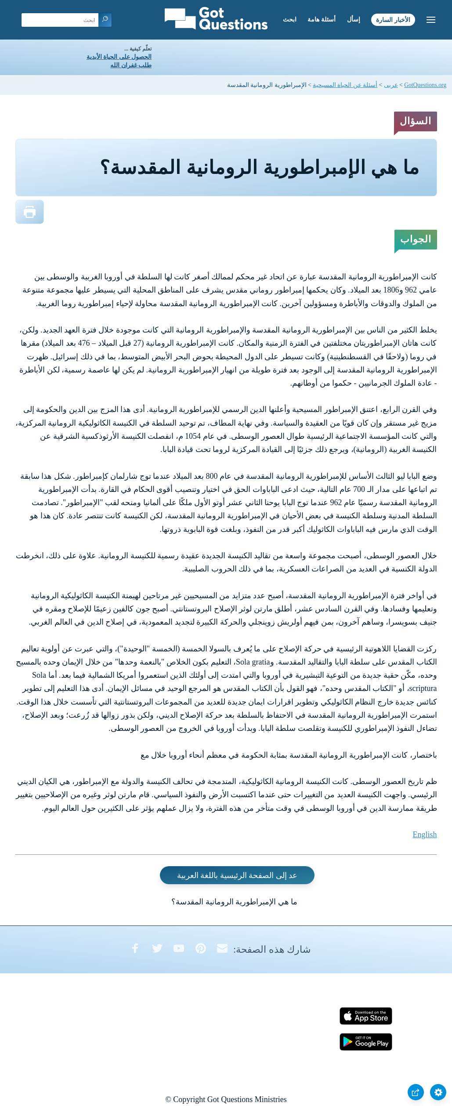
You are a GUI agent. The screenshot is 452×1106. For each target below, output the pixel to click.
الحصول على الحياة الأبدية (119, 57)
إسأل (353, 19)
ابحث (290, 19)
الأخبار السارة (393, 19)
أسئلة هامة (321, 19)
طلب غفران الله (131, 65)
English (424, 834)
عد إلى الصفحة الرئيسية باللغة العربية (237, 875)
